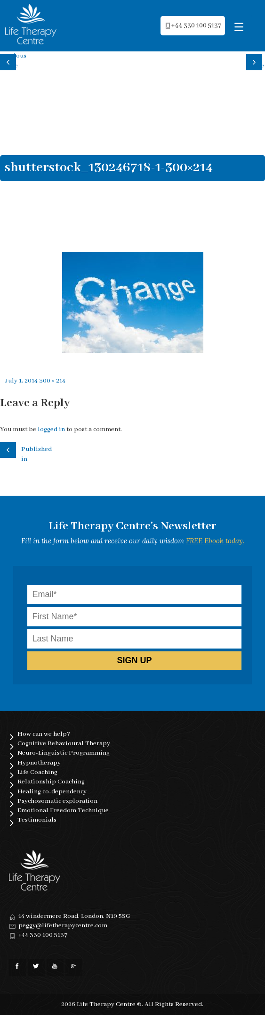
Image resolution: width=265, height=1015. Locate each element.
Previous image (9, 60)
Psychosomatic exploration (57, 801)
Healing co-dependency (52, 792)
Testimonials (36, 820)
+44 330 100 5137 (42, 935)
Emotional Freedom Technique (63, 811)
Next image (255, 60)
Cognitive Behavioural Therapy (63, 744)
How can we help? (43, 734)
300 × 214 (52, 381)
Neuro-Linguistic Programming (63, 753)
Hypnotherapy (39, 763)
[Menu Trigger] (239, 27)
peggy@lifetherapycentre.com (62, 926)
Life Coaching (37, 772)
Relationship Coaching (51, 782)
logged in (51, 429)
